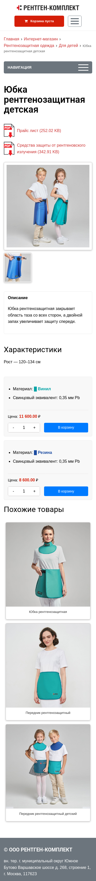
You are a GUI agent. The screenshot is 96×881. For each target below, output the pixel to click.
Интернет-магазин (41, 39)
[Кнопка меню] (75, 21)
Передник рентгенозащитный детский (48, 814)
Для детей (68, 45)
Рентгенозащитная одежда (29, 45)
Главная (11, 39)
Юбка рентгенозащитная (48, 612)
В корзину (66, 427)
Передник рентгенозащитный (48, 713)
